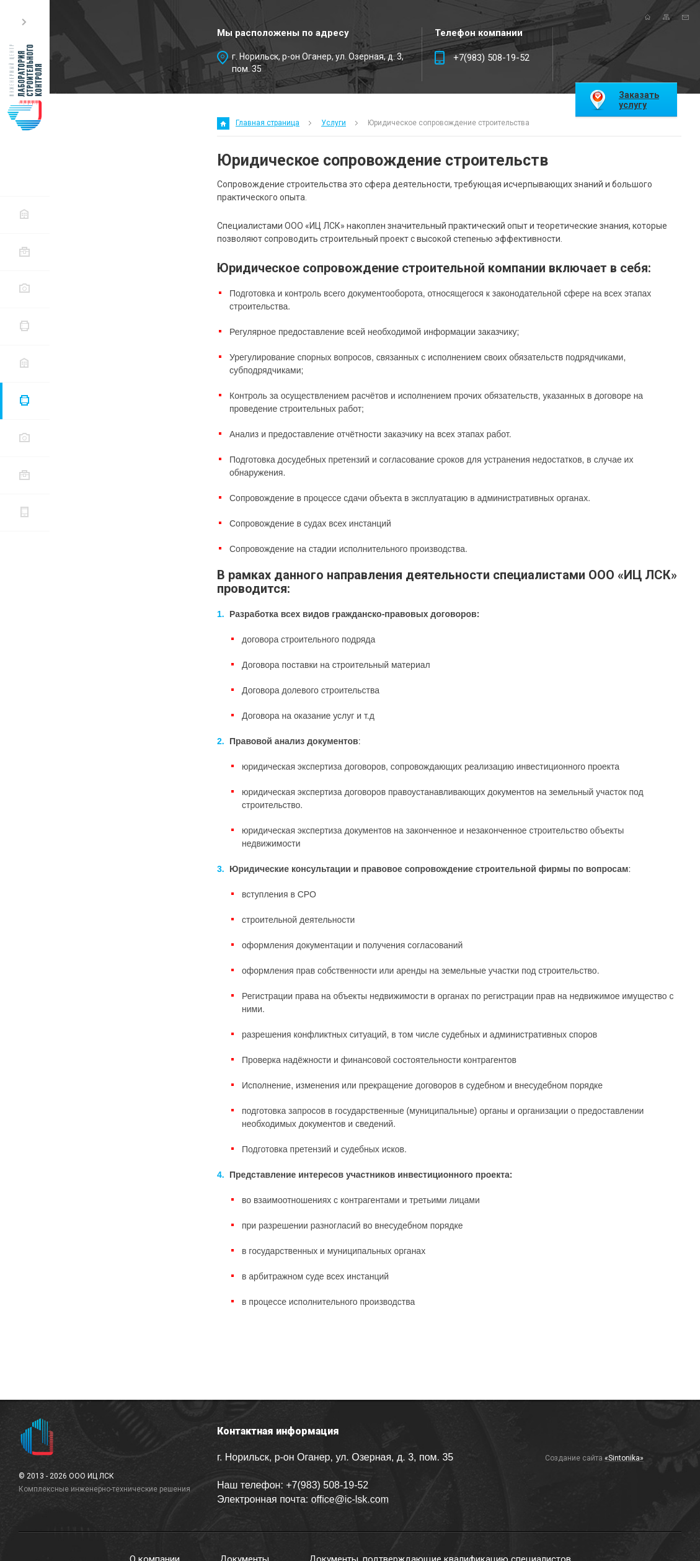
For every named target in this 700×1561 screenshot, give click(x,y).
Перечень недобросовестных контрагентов (24, 363)
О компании (24, 214)
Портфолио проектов (24, 474)
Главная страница (267, 122)
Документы (24, 251)
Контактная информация (24, 512)
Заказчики (24, 437)
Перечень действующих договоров (24, 326)
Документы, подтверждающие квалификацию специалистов (24, 288)
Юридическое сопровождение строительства (448, 122)
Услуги (24, 400)
